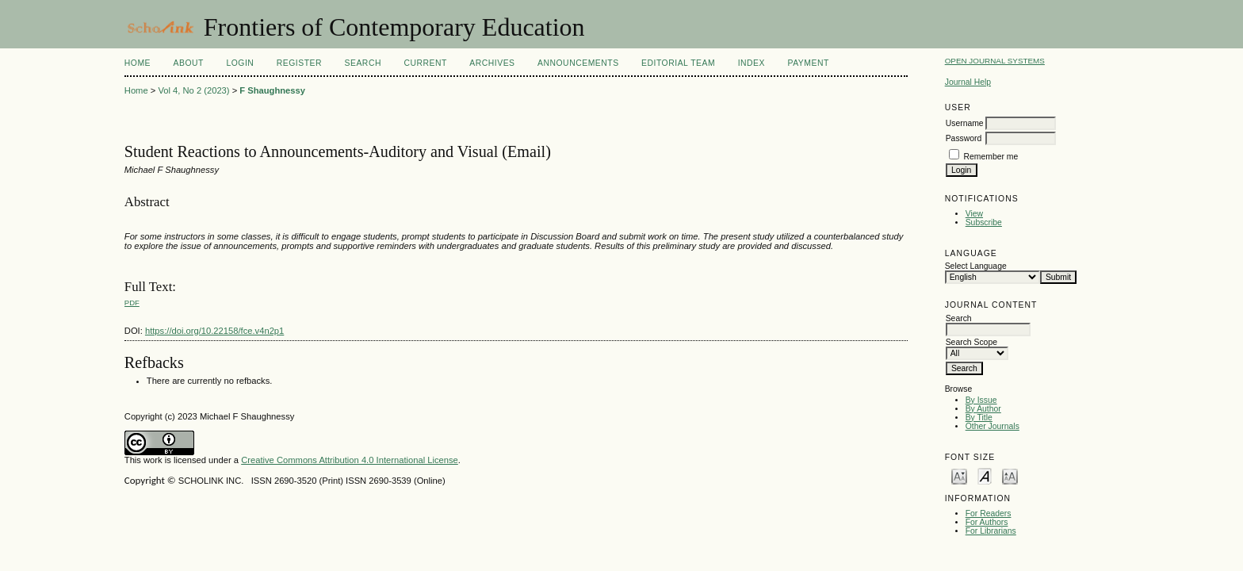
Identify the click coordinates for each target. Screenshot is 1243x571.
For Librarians (991, 531)
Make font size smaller (959, 475)
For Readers (989, 513)
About (189, 63)
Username (965, 123)
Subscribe (984, 222)
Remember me (991, 156)
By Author (983, 408)
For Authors (987, 522)
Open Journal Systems (995, 60)
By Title (979, 417)
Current (424, 63)
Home (137, 63)
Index (751, 63)
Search (363, 63)
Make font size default (984, 475)
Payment (807, 63)
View (974, 213)
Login (240, 63)
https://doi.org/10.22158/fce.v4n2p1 (214, 330)
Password (964, 138)
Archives (491, 63)
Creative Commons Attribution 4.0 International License (349, 460)
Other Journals (992, 426)
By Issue (981, 400)
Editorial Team (678, 63)
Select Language (976, 266)
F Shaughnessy (272, 90)
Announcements (578, 63)
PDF (132, 302)
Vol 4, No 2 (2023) (193, 90)
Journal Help (968, 82)
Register (299, 63)
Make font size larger (1010, 475)
